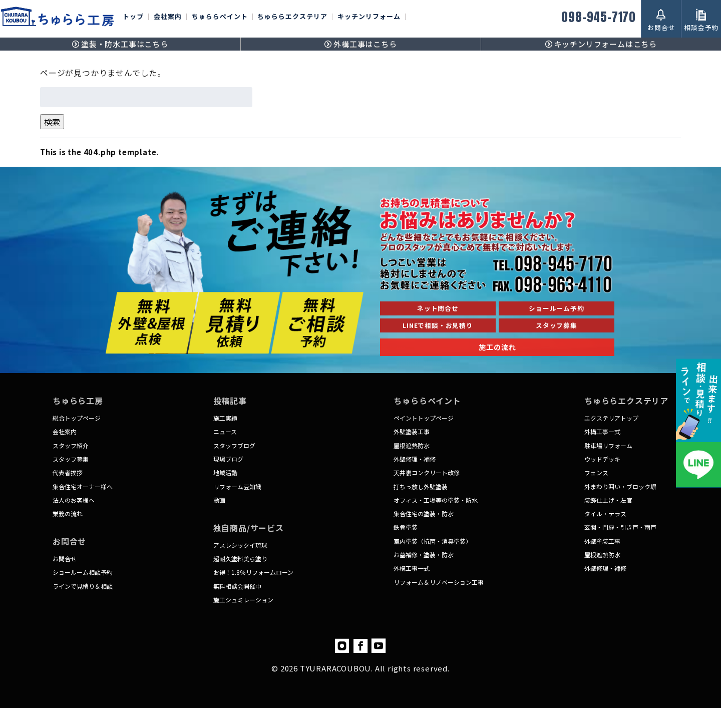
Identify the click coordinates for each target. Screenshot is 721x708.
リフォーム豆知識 (237, 486)
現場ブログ (228, 459)
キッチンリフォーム (369, 17)
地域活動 (225, 472)
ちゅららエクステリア (292, 17)
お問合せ (65, 558)
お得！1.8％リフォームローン (253, 572)
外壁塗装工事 (412, 431)
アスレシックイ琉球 (240, 545)
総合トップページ (77, 418)
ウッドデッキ (602, 459)
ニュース (225, 431)
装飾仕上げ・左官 (608, 500)
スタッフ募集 (71, 459)
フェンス (596, 472)
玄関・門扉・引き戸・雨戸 (620, 527)
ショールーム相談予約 (83, 572)
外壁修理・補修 (415, 459)
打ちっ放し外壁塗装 (421, 486)
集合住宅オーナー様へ (83, 486)
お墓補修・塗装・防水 (424, 554)
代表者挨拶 (68, 472)
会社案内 (168, 17)
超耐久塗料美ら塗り (240, 558)
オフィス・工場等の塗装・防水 (436, 500)
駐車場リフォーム (608, 445)
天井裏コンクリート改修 (427, 472)
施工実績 (225, 418)
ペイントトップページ (424, 418)
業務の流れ (68, 513)
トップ (133, 17)
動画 (219, 500)
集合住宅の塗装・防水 (424, 513)
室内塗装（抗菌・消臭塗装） (433, 541)
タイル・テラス (605, 513)
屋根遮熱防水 (412, 445)
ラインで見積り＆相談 (83, 586)
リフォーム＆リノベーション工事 (439, 582)
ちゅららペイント (220, 17)
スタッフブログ (234, 445)
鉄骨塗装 (406, 527)
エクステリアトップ (611, 418)
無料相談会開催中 (237, 586)
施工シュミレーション (243, 599)
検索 (52, 122)
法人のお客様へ (74, 500)
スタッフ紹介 (71, 445)
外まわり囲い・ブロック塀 (620, 486)
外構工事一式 (412, 568)
